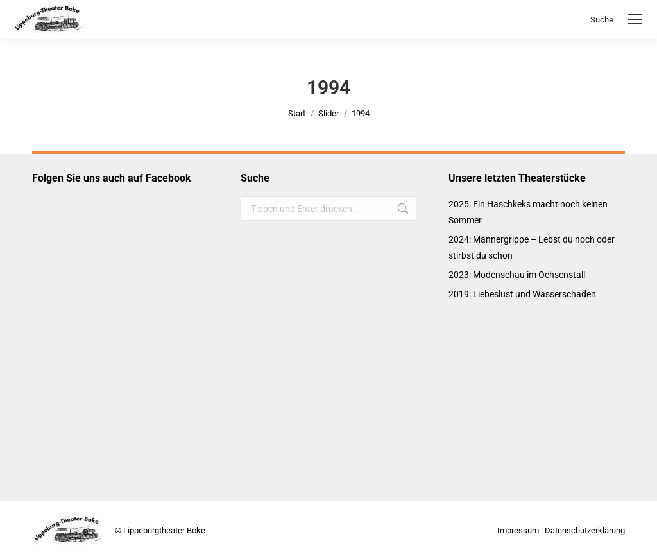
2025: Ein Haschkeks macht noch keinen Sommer (528, 212)
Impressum (518, 530)
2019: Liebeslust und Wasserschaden (522, 294)
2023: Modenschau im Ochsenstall (516, 275)
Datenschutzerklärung (585, 530)
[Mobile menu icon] (635, 19)
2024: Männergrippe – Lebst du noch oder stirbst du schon (531, 247)
